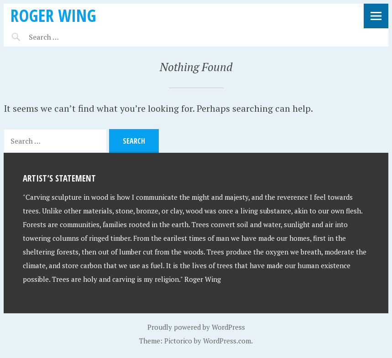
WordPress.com (227, 340)
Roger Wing (53, 15)
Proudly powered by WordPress (196, 327)
